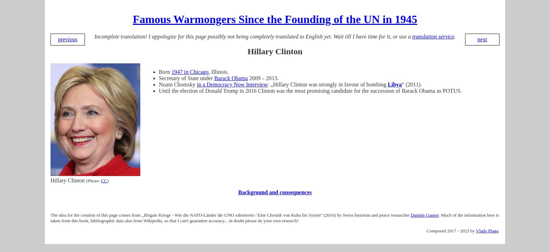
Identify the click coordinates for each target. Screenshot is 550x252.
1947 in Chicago (190, 72)
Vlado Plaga (487, 230)
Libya (395, 85)
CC (104, 180)
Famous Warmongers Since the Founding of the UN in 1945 (275, 19)
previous (67, 39)
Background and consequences (275, 192)
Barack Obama (231, 78)
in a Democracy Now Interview (232, 85)
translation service (433, 37)
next (482, 39)
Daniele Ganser (425, 215)
